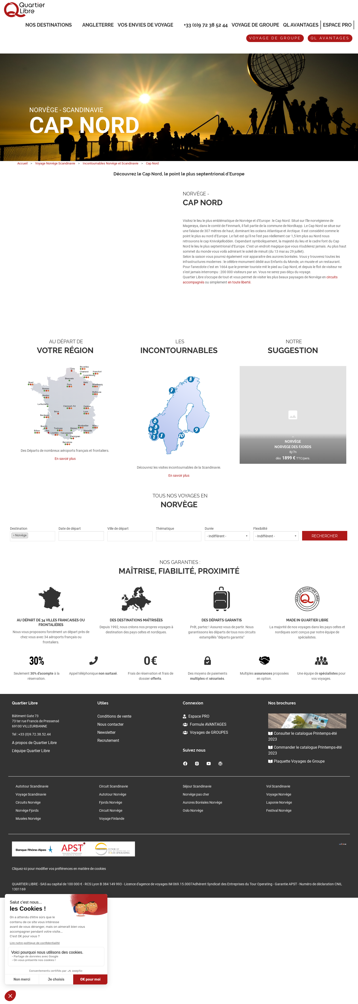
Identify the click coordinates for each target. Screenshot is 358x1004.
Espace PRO (196, 820)
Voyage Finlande (111, 923)
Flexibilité (276, 638)
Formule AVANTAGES (204, 828)
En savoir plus (65, 563)
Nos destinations (48, 25)
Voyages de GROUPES (205, 836)
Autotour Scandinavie (32, 891)
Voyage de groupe (255, 24)
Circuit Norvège (110, 915)
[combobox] (32, 641)
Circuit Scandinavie (113, 891)
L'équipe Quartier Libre (31, 855)
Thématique (178, 638)
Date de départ (81, 638)
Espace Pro (337, 24)
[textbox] (130, 640)
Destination (32, 638)
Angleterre (98, 24)
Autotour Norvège (112, 899)
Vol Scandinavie (278, 891)
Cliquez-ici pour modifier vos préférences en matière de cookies (59, 975)
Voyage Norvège (278, 899)
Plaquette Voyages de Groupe (296, 865)
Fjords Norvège (110, 907)
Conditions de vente (114, 820)
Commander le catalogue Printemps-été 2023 (305, 854)
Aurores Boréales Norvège (202, 907)
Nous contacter (110, 828)
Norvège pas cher (196, 899)
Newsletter (106, 836)
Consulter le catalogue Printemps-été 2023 (302, 840)
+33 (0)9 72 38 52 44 (206, 24)
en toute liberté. (239, 282)
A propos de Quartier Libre (34, 847)
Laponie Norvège (279, 907)
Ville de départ (130, 638)
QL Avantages (300, 24)
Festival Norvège (278, 915)
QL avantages (330, 38)
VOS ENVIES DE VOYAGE (145, 25)
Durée (227, 638)
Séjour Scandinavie (197, 891)
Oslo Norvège (193, 915)
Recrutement (108, 844)
